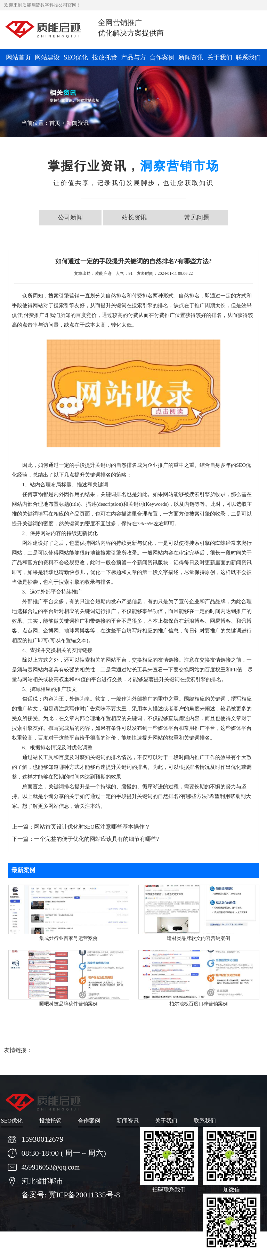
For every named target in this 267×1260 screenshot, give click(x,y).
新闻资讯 (190, 57)
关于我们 (219, 57)
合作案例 (162, 57)
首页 (54, 123)
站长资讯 (134, 217)
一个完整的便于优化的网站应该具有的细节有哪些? (96, 839)
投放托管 (104, 57)
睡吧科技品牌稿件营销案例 (68, 1003)
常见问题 (196, 217)
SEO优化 (76, 57)
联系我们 (248, 57)
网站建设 (47, 57)
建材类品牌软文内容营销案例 (198, 938)
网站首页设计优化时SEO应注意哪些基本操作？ (92, 827)
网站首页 (18, 57)
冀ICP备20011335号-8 (84, 1194)
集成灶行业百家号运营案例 (68, 938)
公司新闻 (70, 217)
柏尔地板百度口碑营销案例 (198, 1003)
